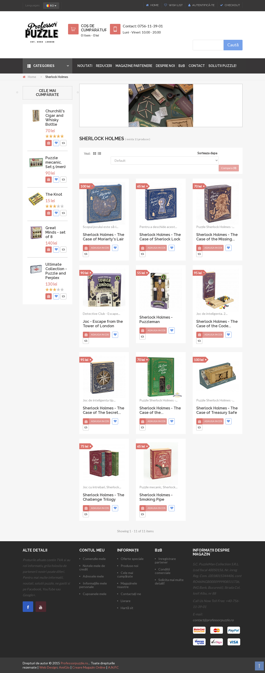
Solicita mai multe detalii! (169, 581)
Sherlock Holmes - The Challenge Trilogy (103, 497)
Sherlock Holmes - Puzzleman (156, 319)
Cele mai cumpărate (47, 92)
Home (152, 5)
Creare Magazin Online (88, 667)
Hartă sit (127, 608)
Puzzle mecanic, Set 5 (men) (55, 162)
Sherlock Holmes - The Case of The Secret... (103, 410)
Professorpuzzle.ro (74, 663)
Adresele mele (93, 576)
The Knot (53, 194)
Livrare (126, 601)
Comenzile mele (94, 559)
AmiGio (64, 667)
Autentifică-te (201, 5)
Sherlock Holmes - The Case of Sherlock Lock (160, 236)
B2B (181, 66)
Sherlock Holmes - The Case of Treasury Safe (217, 410)
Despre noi (165, 66)
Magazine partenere (134, 66)
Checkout (230, 5)
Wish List (173, 5)
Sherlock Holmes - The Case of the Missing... (217, 236)
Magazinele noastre (127, 585)
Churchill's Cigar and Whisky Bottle (55, 118)
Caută (233, 44)
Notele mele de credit (92, 567)
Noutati (84, 66)
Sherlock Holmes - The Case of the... (160, 410)
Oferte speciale (132, 559)
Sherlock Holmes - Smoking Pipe (156, 497)
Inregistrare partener (165, 560)
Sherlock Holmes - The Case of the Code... (217, 323)
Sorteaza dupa (207, 153)
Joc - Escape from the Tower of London (103, 323)
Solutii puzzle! (222, 66)
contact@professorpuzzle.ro (213, 620)
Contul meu (92, 550)
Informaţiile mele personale (93, 585)
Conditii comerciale (163, 571)
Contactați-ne (131, 594)
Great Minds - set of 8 (55, 232)
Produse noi (129, 566)
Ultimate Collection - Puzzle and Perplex (56, 271)
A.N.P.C (113, 667)
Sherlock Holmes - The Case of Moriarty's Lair (103, 236)
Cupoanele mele (94, 594)
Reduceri (104, 66)
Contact (197, 66)
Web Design (48, 667)
